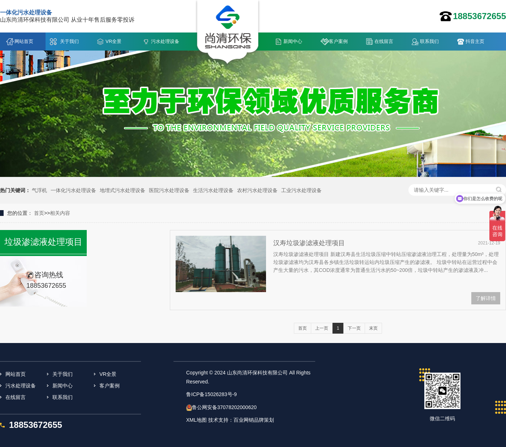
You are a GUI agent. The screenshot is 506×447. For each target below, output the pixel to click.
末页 (373, 328)
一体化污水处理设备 (73, 190)
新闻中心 (292, 41)
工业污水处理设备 (301, 190)
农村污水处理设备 (257, 190)
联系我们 (429, 41)
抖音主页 (475, 41)
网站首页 (23, 41)
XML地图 (196, 420)
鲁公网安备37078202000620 (224, 407)
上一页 (321, 328)
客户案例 (338, 41)
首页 (39, 213)
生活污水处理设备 (213, 190)
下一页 (354, 328)
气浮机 (39, 190)
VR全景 (113, 41)
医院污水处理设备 (169, 190)
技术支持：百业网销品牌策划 (241, 420)
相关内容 (60, 213)
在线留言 (383, 41)
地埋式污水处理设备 (122, 190)
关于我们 (69, 41)
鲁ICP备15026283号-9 (211, 394)
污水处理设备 (165, 41)
